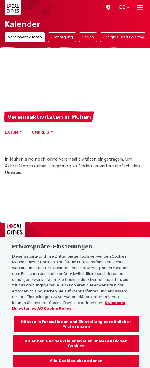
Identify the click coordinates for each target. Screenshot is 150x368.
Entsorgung (62, 37)
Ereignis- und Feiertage (125, 37)
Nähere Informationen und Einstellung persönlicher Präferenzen (76, 328)
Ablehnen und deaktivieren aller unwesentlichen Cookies (76, 347)
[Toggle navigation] (139, 7)
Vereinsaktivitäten (25, 37)
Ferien (88, 37)
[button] (108, 7)
